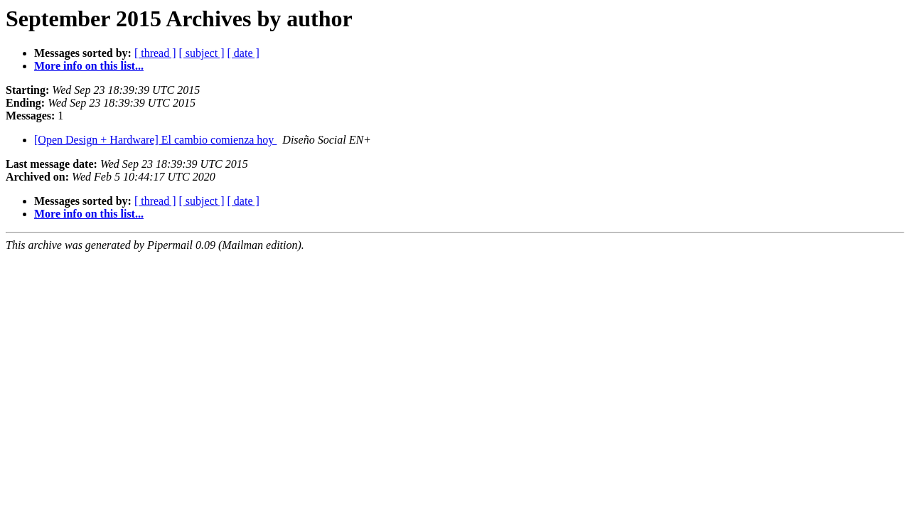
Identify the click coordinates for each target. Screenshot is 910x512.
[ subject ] (202, 53)
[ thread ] (155, 53)
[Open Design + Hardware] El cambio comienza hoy (155, 140)
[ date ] (243, 53)
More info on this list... (89, 66)
